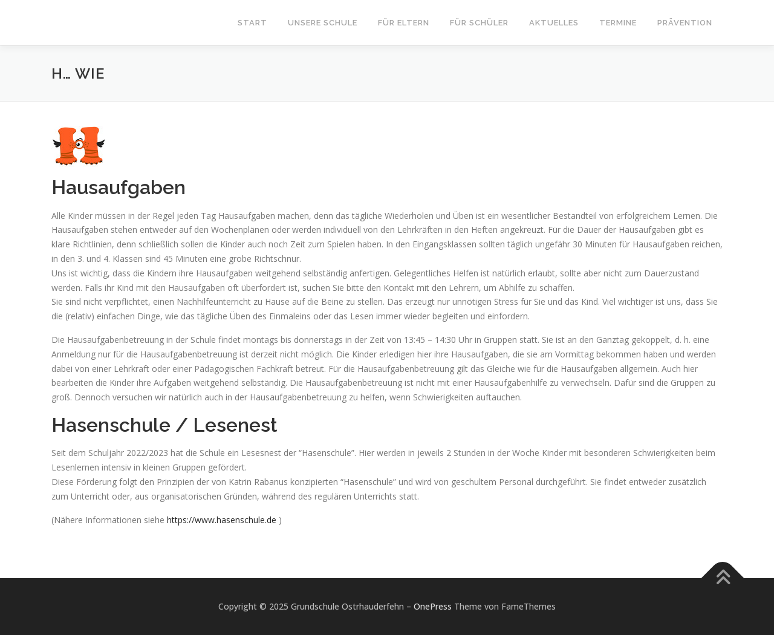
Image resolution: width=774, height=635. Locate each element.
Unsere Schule (322, 22)
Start (252, 22)
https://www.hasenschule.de (221, 520)
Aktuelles (554, 22)
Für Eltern (403, 22)
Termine (618, 22)
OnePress (433, 606)
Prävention (684, 22)
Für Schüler (479, 22)
